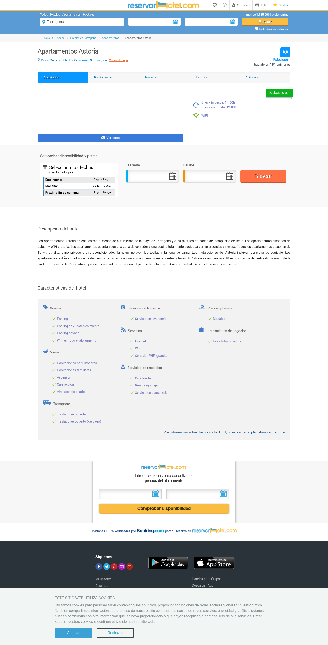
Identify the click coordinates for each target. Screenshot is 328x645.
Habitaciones (103, 77)
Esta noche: (53, 180)
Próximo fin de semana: (62, 192)
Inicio (46, 38)
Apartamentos (71, 14)
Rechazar (115, 633)
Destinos (101, 585)
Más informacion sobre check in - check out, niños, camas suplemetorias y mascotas (224, 432)
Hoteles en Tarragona (83, 38)
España (60, 38)
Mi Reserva (103, 579)
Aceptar (73, 633)
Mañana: (51, 186)
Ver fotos (110, 138)
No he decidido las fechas (273, 29)
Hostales (88, 14)
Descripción (51, 77)
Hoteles (55, 14)
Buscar (265, 22)
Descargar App (202, 585)
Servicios (150, 77)
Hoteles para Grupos (206, 579)
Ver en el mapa (118, 60)
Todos (44, 14)
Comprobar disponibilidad (164, 508)
